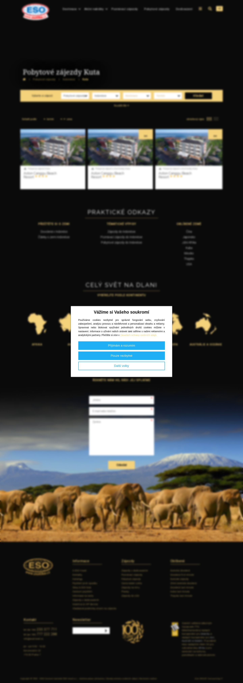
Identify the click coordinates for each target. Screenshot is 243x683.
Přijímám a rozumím (121, 345)
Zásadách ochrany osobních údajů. (138, 335)
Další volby (121, 366)
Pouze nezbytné (121, 355)
